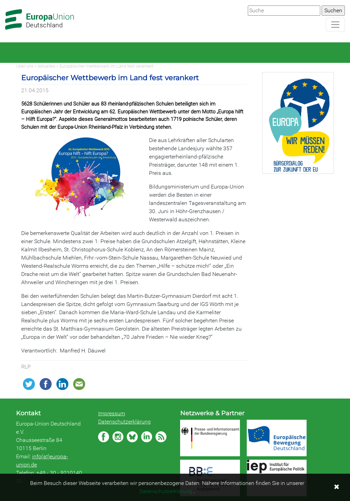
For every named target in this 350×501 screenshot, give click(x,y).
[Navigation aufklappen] (335, 24)
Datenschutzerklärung (124, 421)
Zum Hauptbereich (5, 0)
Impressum (111, 413)
